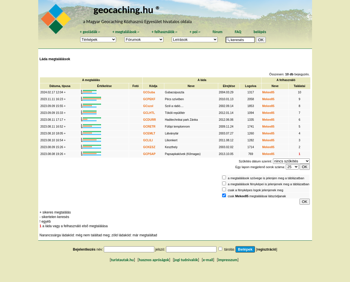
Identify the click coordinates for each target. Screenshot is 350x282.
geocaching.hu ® (127, 9)
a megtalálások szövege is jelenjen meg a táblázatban (266, 178)
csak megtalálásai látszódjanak (257, 196)
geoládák (90, 31)
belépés (260, 31)
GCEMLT (149, 133)
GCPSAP (149, 154)
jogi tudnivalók (186, 259)
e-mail (208, 259)
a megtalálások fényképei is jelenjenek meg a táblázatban (268, 184)
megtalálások (126, 31)
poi (194, 31)
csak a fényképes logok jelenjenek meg (255, 190)
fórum (217, 31)
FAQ (238, 31)
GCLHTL (149, 112)
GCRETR (149, 126)
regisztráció (266, 249)
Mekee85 (268, 92)
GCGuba (149, 92)
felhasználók (164, 31)
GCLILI (148, 140)
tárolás (229, 249)
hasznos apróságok (154, 259)
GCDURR (149, 119)
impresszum (227, 259)
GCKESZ (149, 147)
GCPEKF (149, 99)
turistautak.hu (122, 259)
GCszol (148, 106)
